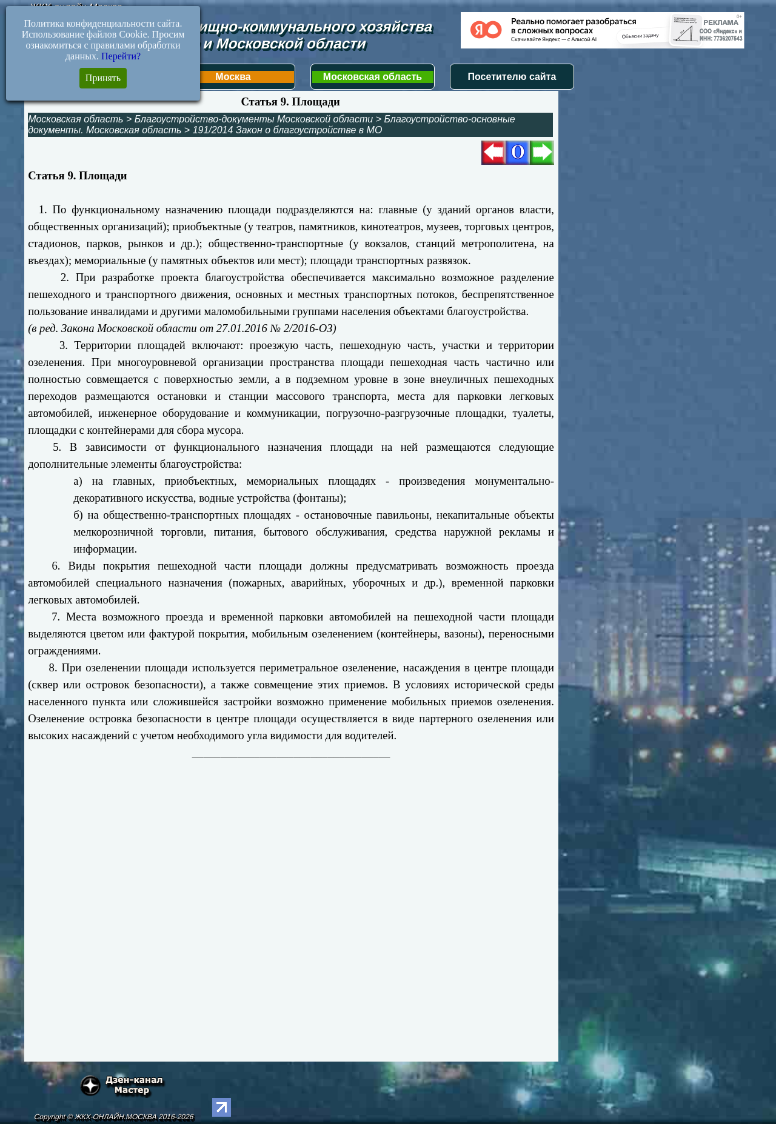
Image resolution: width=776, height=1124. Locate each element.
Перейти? (121, 56)
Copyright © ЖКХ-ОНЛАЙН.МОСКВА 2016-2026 (114, 1116)
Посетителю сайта (512, 76)
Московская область (372, 76)
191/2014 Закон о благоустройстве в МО (288, 130)
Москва (232, 76)
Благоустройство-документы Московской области (254, 119)
